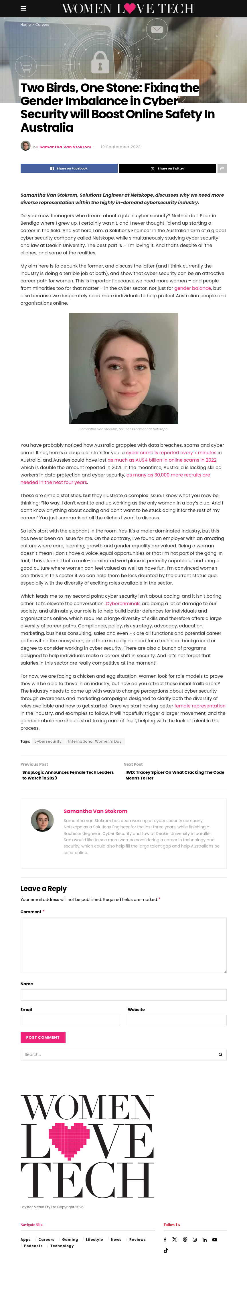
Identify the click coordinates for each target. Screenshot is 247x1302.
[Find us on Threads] (185, 1242)
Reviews (137, 1241)
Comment (33, 914)
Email (26, 1011)
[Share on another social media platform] (222, 168)
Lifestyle (94, 1241)
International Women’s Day (95, 741)
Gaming (70, 1241)
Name (27, 986)
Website (136, 1011)
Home (26, 24)
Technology (62, 1248)
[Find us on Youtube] (215, 1242)
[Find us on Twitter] (174, 1242)
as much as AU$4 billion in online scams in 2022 (162, 460)
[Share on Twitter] (167, 168)
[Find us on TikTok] (166, 1253)
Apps (26, 1241)
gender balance (192, 288)
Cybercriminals (123, 603)
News (116, 1241)
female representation (200, 706)
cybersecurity (48, 741)
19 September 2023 (121, 146)
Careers (42, 24)
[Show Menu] (23, 8)
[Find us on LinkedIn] (205, 1242)
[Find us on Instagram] (195, 1242)
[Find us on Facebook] (165, 1242)
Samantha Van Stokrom (66, 146)
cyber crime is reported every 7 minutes (171, 452)
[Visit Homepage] (127, 8)
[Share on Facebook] (69, 168)
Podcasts (33, 1248)
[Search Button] (221, 1057)
